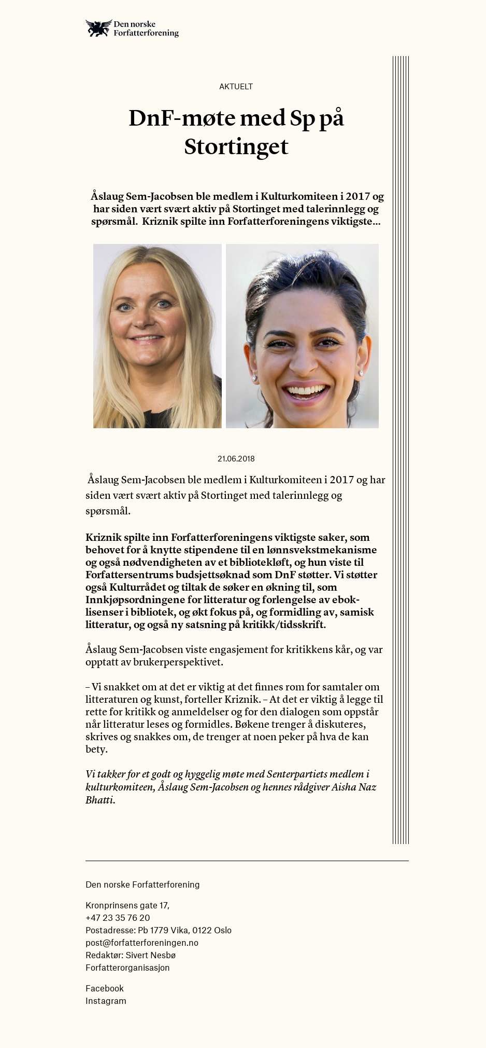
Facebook (104, 988)
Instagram (105, 1000)
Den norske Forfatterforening (132, 28)
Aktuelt (236, 86)
